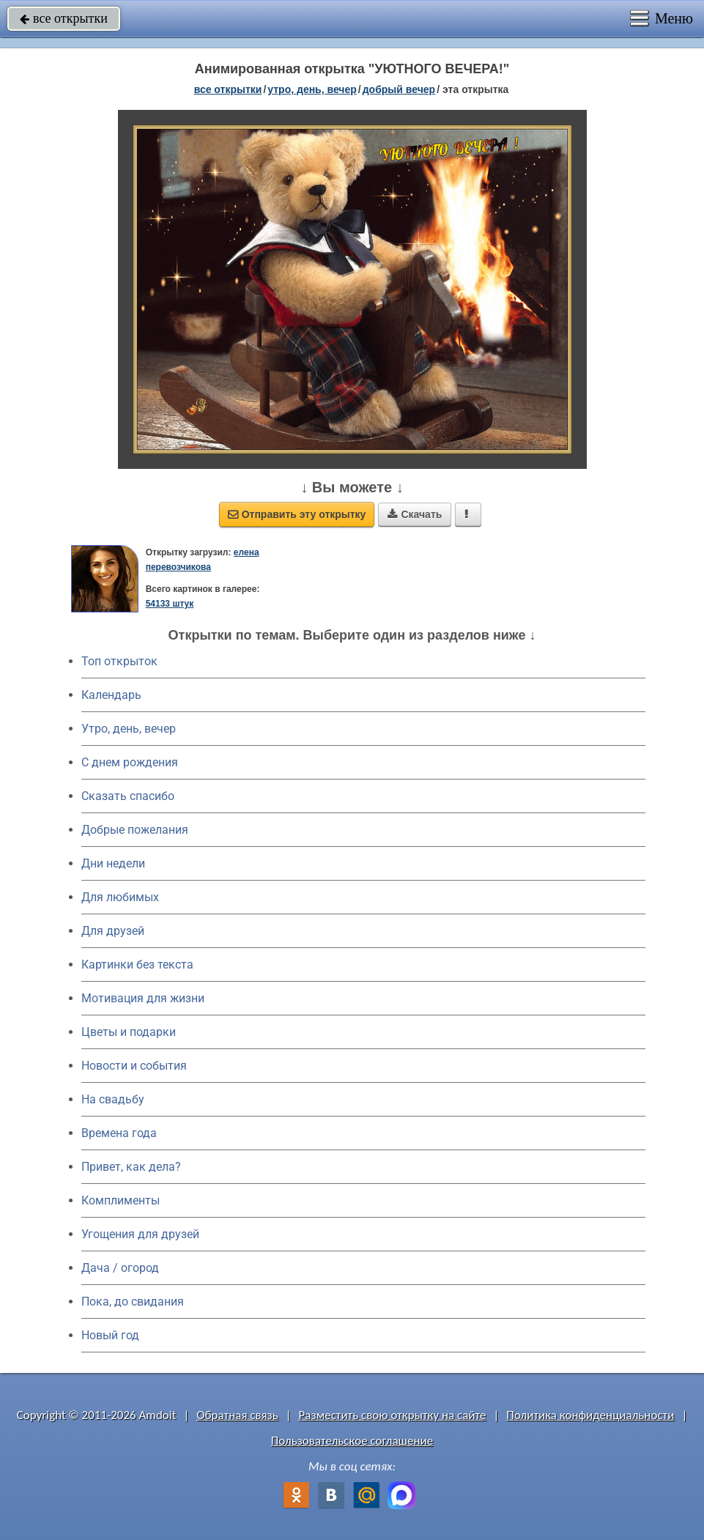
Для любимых (120, 897)
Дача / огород (120, 1268)
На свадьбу (112, 1099)
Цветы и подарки (128, 1032)
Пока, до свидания (132, 1301)
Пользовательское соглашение (352, 1440)
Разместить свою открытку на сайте (392, 1415)
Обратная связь (237, 1415)
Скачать (415, 514)
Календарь (111, 695)
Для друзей (112, 931)
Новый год (110, 1335)
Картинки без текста (137, 964)
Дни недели (113, 863)
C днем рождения (129, 762)
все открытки (64, 18)
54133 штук (170, 604)
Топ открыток (119, 661)
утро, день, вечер (312, 89)
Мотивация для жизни (142, 998)
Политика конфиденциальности (590, 1415)
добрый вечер (399, 89)
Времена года (119, 1133)
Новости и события (134, 1066)
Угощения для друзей (140, 1234)
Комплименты (120, 1200)
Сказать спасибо (127, 796)
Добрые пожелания (134, 830)
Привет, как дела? (131, 1167)
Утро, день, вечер (128, 729)
